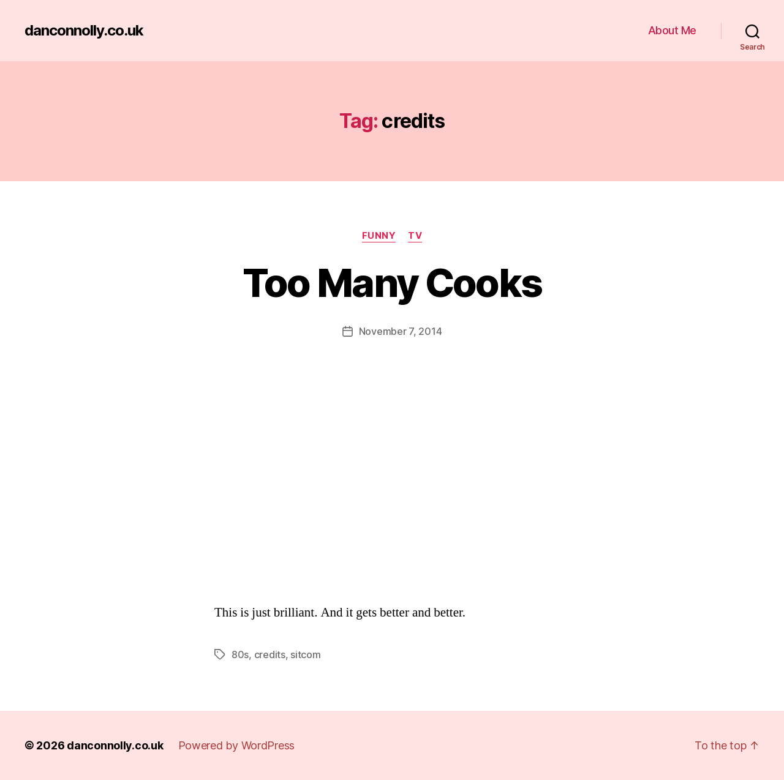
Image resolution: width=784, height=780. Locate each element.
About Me (672, 30)
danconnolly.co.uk (83, 30)
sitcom (305, 654)
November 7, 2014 (400, 331)
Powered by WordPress (236, 745)
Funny (379, 235)
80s (240, 654)
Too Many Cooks (392, 282)
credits (269, 654)
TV (415, 235)
